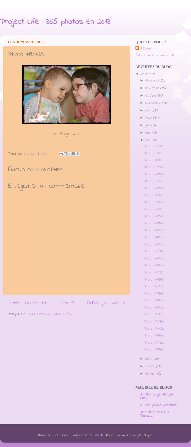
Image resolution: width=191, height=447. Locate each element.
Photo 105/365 (154, 251)
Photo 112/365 (154, 202)
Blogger (148, 435)
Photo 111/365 (153, 209)
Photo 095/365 (154, 321)
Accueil (67, 303)
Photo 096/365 (154, 314)
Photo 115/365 (154, 181)
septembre (153, 103)
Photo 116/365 (154, 174)
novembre (152, 88)
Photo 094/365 (154, 328)
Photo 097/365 (154, 307)
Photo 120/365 (154, 146)
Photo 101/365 (154, 279)
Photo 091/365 (154, 349)
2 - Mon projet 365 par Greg (157, 396)
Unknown (146, 48)
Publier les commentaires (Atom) (51, 314)
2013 (144, 74)
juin (148, 125)
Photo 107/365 (154, 237)
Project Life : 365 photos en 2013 (55, 22)
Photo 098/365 (154, 300)
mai (148, 132)
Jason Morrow (115, 435)
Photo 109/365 (154, 223)
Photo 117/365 (154, 167)
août (149, 110)
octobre (151, 95)
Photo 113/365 (153, 195)
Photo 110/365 (154, 216)
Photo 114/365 (154, 188)
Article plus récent (27, 303)
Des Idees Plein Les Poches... (154, 414)
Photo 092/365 (154, 342)
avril (148, 140)
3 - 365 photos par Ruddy (159, 405)
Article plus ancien (106, 303)
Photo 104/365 (154, 258)
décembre (153, 80)
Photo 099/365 (154, 293)
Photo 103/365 (154, 265)
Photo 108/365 (154, 230)
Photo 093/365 (154, 335)
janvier (150, 373)
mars (149, 359)
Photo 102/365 (154, 272)
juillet (149, 118)
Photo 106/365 (154, 244)
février (150, 366)
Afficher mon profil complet (155, 55)
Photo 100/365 (154, 286)
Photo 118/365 (153, 160)
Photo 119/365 (153, 153)
